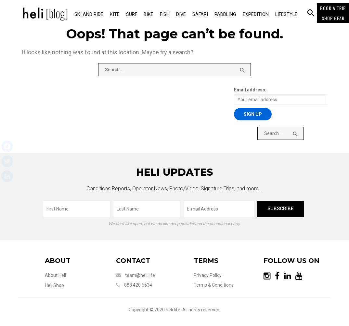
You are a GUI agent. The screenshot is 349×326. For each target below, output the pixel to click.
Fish (165, 14)
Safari (200, 14)
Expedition (256, 14)
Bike (148, 14)
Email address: (250, 89)
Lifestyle (286, 14)
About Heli (55, 275)
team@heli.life (140, 275)
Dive (181, 14)
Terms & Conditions (214, 285)
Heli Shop (54, 285)
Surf (131, 14)
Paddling (225, 14)
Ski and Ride (88, 14)
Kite (115, 14)
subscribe (280, 208)
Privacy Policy (208, 275)
